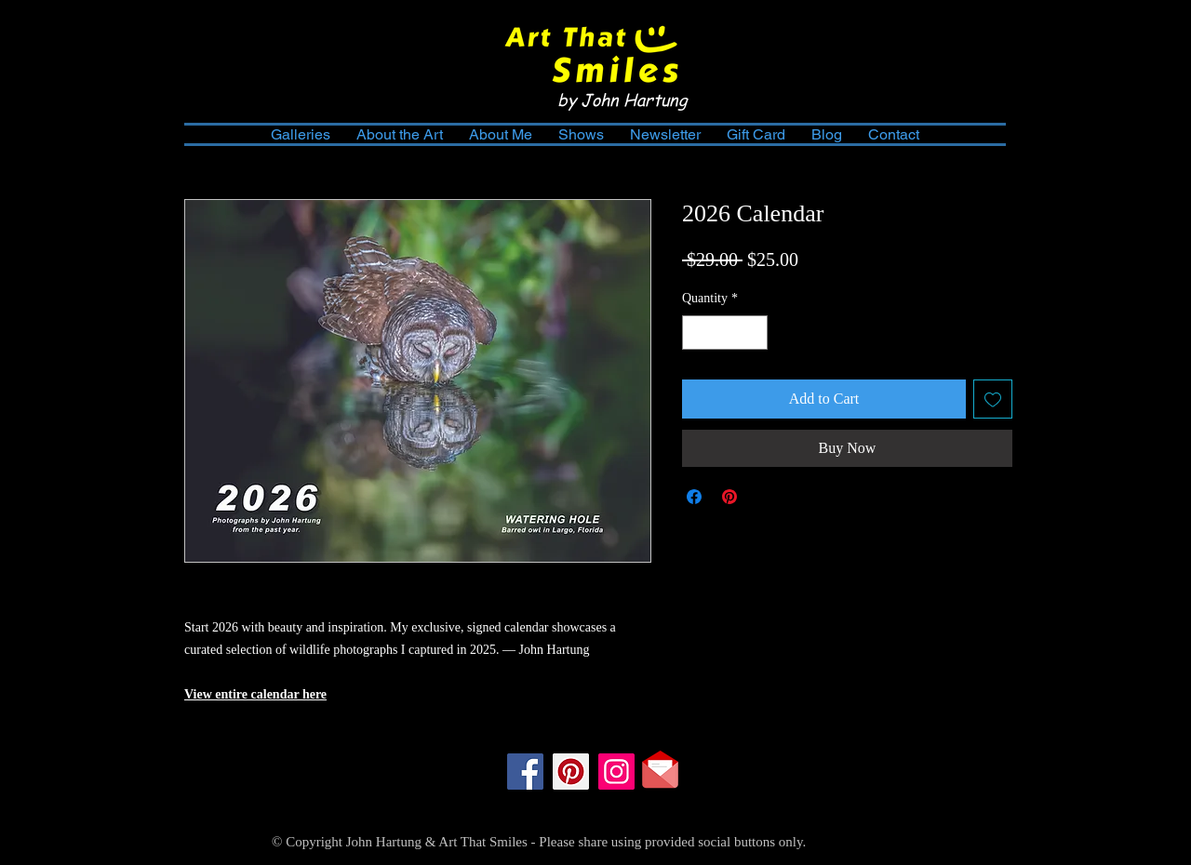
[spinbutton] (725, 332)
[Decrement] (696, 332)
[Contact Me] (660, 769)
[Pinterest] (571, 771)
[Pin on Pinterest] (729, 497)
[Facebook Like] (592, 809)
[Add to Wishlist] (992, 399)
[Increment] (753, 332)
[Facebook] (525, 771)
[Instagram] (616, 771)
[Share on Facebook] (694, 497)
